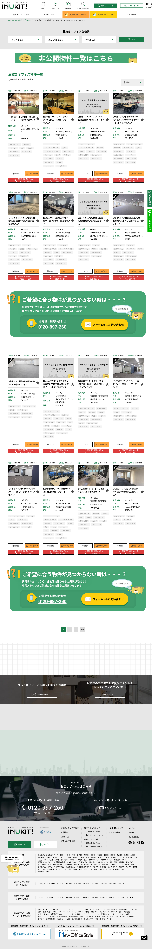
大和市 (61, 863)
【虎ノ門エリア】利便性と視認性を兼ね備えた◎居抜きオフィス (91, 220)
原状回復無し (123, 915)
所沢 (85, 875)
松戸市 (95, 873)
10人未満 (129, 903)
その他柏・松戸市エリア (108, 873)
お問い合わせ (131, 5)
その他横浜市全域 (58, 868)
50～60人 (86, 903)
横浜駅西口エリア (120, 866)
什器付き (105, 922)
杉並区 (75, 863)
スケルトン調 (68, 920)
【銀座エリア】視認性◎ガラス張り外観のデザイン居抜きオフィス (56, 220)
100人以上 (41, 903)
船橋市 (121, 873)
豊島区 (81, 863)
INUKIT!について (116, 834)
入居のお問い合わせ (93, 837)
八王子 (40, 866)
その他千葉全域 (48, 875)
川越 (69, 875)
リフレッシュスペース (65, 918)
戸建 (111, 922)
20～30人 (112, 903)
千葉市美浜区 (70, 873)
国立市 (72, 866)
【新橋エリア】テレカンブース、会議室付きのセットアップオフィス (91, 119)
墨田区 (106, 861)
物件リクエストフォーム (95, 841)
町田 (51, 866)
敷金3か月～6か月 (49, 918)
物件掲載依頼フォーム (94, 852)
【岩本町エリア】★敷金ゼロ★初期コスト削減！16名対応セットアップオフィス (91, 384)
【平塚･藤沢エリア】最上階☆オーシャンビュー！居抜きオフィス (21, 118)
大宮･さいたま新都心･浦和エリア (118, 875)
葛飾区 (113, 863)
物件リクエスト (106, 5)
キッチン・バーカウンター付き (110, 918)
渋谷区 (48, 863)
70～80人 (68, 903)
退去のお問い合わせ (93, 849)
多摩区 (50, 873)
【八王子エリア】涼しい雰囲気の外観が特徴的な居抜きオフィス (125, 491)
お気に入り (65, 842)
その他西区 (85, 870)
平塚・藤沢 (68, 870)
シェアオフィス (74, 915)
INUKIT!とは (49, 14)
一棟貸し (128, 920)
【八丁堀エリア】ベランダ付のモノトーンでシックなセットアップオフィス (21, 491)
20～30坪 (112, 889)
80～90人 (60, 903)
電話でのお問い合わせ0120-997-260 (24, 179)
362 (84, 630)
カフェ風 (84, 915)
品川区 (119, 861)
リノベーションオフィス (90, 920)
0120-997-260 (42, 814)
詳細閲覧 (15, 172)
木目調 (67, 925)
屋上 (114, 920)
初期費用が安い (56, 920)
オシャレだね (100, 925)
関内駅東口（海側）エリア (98, 868)
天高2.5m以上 (106, 920)
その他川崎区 (129, 870)
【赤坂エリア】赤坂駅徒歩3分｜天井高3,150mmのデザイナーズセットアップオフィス (126, 119)
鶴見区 (76, 870)
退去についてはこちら (110, 696)
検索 (131, 39)
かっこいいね (88, 925)
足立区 (106, 863)
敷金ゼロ (94, 918)
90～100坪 (51, 889)
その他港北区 (95, 870)
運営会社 (131, 834)
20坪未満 (121, 889)
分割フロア (42, 922)
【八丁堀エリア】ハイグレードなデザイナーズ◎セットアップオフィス (126, 384)
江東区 (112, 861)
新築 (39, 918)
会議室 (77, 920)
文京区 (86, 861)
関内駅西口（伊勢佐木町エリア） (122, 868)
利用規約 (131, 838)
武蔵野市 (129, 863)
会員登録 (19, 850)
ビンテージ (130, 922)
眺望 (81, 922)
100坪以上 (41, 889)
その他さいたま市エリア (46, 861)
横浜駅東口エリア (44, 868)
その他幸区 (42, 873)
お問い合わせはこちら (42, 696)
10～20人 (121, 903)
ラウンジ (41, 925)
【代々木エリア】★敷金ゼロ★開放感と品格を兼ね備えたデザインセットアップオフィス (56, 384)
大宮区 (58, 875)
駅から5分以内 (77, 925)
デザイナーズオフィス (97, 915)
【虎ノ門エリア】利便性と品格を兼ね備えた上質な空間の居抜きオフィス (126, 220)
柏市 (39, 875)
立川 (46, 866)
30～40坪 (103, 889)
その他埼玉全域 (43, 877)
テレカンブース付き (82, 918)
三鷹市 (136, 863)
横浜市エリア (94, 866)
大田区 (132, 861)
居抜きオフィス (43, 915)
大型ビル (133, 915)
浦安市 (135, 873)
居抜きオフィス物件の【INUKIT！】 (21, 20)
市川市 (128, 873)
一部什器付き (112, 915)
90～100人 (51, 903)
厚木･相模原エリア (44, 870)
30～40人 (103, 903)
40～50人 (95, 903)
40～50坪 (95, 889)
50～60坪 (86, 889)
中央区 (67, 861)
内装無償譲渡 (73, 922)
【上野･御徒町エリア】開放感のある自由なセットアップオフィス (56, 491)
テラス (120, 920)
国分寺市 (64, 866)
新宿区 (79, 861)
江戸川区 (121, 863)
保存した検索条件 (68, 847)
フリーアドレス (43, 920)
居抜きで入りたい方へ (76, 14)
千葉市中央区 (59, 873)
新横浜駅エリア (106, 866)
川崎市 (99, 861)
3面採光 (60, 925)
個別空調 (127, 918)
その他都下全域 (81, 866)
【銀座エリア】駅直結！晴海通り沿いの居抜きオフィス (21, 383)
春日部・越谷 (77, 875)
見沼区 (101, 875)
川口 (64, 875)
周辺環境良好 (50, 925)
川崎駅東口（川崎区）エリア (112, 870)
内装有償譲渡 (62, 922)
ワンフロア (51, 922)
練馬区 (100, 863)
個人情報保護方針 (134, 843)
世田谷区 (41, 863)
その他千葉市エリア (84, 873)
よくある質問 (130, 14)
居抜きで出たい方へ (103, 14)
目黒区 (126, 861)
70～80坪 (68, 889)
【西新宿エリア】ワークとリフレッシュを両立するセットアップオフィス (56, 119)
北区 (87, 863)
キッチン (110, 925)
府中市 (57, 866)
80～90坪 (60, 889)
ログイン (85, 172)
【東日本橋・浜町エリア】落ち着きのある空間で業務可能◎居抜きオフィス (21, 220)
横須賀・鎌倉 (58, 870)
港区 (73, 861)
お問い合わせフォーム (110, 815)
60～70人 (77, 903)
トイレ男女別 (120, 922)
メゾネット (89, 922)
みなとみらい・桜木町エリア (77, 868)
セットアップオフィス (59, 915)
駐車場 (97, 922)
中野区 (55, 863)
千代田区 (60, 861)
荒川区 (93, 863)
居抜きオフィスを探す (22, 14)
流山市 (68, 863)
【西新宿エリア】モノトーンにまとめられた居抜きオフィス (91, 490)
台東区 (92, 861)
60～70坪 (77, 889)
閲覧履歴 (64, 838)
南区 (95, 875)
